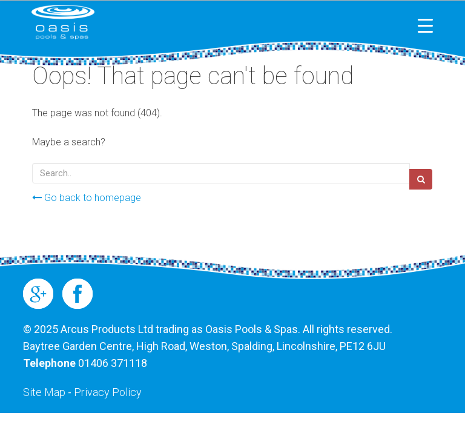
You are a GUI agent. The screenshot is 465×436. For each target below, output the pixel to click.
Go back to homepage (86, 197)
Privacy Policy (108, 392)
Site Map (44, 392)
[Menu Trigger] (425, 25)
